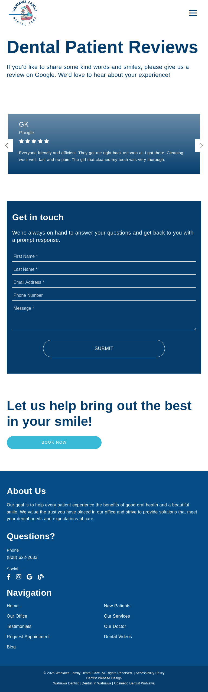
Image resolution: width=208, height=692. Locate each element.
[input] (104, 256)
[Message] (104, 316)
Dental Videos (118, 636)
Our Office (17, 616)
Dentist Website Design (104, 678)
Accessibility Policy (150, 673)
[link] (9, 577)
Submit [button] (104, 348)
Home (13, 606)
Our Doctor (115, 626)
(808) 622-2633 (22, 557)
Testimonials (19, 626)
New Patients (117, 606)
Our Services (117, 616)
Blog (11, 647)
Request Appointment (28, 636)
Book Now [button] (54, 442)
